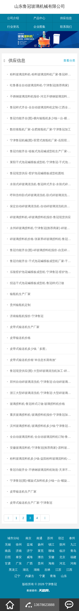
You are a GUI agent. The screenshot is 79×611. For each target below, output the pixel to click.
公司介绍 (13, 18)
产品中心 (39, 18)
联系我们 (66, 26)
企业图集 (39, 26)
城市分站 (13, 538)
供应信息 (66, 18)
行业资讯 (13, 26)
